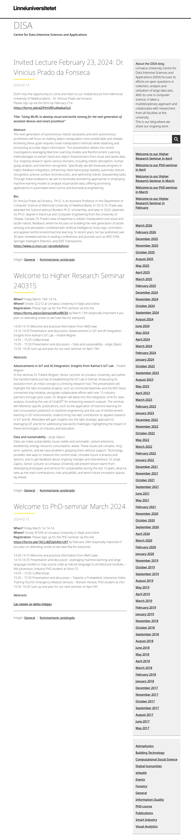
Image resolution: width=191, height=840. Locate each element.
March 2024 (144, 346)
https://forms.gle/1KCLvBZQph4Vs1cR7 (41, 542)
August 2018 (144, 641)
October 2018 (145, 628)
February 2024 (146, 353)
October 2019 (145, 567)
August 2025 (144, 259)
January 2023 (145, 413)
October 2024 (145, 306)
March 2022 (144, 447)
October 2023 (145, 366)
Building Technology (150, 753)
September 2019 (147, 574)
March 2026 (144, 225)
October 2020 (145, 520)
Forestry (141, 786)
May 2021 (142, 500)
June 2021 (143, 493)
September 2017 (147, 708)
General (29, 259)
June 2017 (143, 721)
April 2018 (143, 661)
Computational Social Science (156, 759)
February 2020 (146, 547)
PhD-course (144, 806)
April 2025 (143, 272)
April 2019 (143, 594)
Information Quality (150, 800)
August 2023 (144, 380)
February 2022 (146, 453)
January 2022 (145, 460)
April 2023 (143, 393)
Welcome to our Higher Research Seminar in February (152, 203)
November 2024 (147, 299)
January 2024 (145, 359)
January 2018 (145, 681)
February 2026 (146, 232)
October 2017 (145, 701)
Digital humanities (149, 766)
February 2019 (146, 607)
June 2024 (143, 326)
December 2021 (147, 467)
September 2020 (147, 527)
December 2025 (147, 239)
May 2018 (142, 654)
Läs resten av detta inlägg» (33, 604)
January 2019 (145, 614)
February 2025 (146, 286)
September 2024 (147, 313)
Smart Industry (146, 820)
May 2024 (142, 333)
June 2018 (143, 648)
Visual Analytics (147, 826)
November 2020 (147, 514)
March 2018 (144, 668)
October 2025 (145, 252)
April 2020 (143, 534)
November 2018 (147, 621)
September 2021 (147, 487)
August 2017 (144, 715)
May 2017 (142, 728)
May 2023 (142, 386)
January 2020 (145, 554)
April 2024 (143, 339)
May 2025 (142, 266)
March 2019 (144, 601)
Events (140, 779)
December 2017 (147, 688)
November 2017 (147, 695)
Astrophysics (145, 746)
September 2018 (147, 634)
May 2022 (142, 440)
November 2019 (147, 561)
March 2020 (144, 540)
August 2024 (144, 319)
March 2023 (144, 400)
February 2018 (146, 674)
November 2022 (147, 426)
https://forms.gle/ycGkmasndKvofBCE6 (41, 313)
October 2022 (145, 433)
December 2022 (147, 420)
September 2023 (147, 373)
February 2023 (146, 406)
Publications (144, 813)
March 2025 (144, 279)
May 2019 (142, 587)
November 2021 (147, 473)
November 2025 (147, 246)
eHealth (141, 773)
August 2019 (144, 581)
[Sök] (177, 139)
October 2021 (145, 480)
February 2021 (146, 507)
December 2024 (147, 292)
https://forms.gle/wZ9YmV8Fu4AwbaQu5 (42, 108)
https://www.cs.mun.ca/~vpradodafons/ (41, 246)
